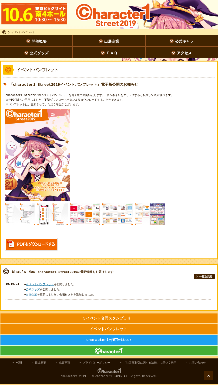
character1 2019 (109, 351)
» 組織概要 (39, 363)
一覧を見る (204, 277)
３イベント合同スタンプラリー (108, 318)
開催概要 (39, 41)
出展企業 (111, 41)
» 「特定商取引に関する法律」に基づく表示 (148, 363)
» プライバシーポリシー (95, 363)
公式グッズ (39, 52)
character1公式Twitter (109, 340)
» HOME (17, 363)
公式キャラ (184, 41)
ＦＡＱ (111, 52)
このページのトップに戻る (208, 375)
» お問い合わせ (196, 363)
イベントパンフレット (40, 285)
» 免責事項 (62, 363)
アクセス (184, 52)
